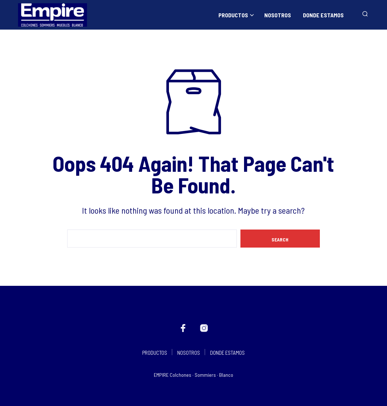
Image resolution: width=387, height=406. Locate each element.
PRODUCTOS (233, 15)
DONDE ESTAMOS (323, 15)
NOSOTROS (277, 15)
